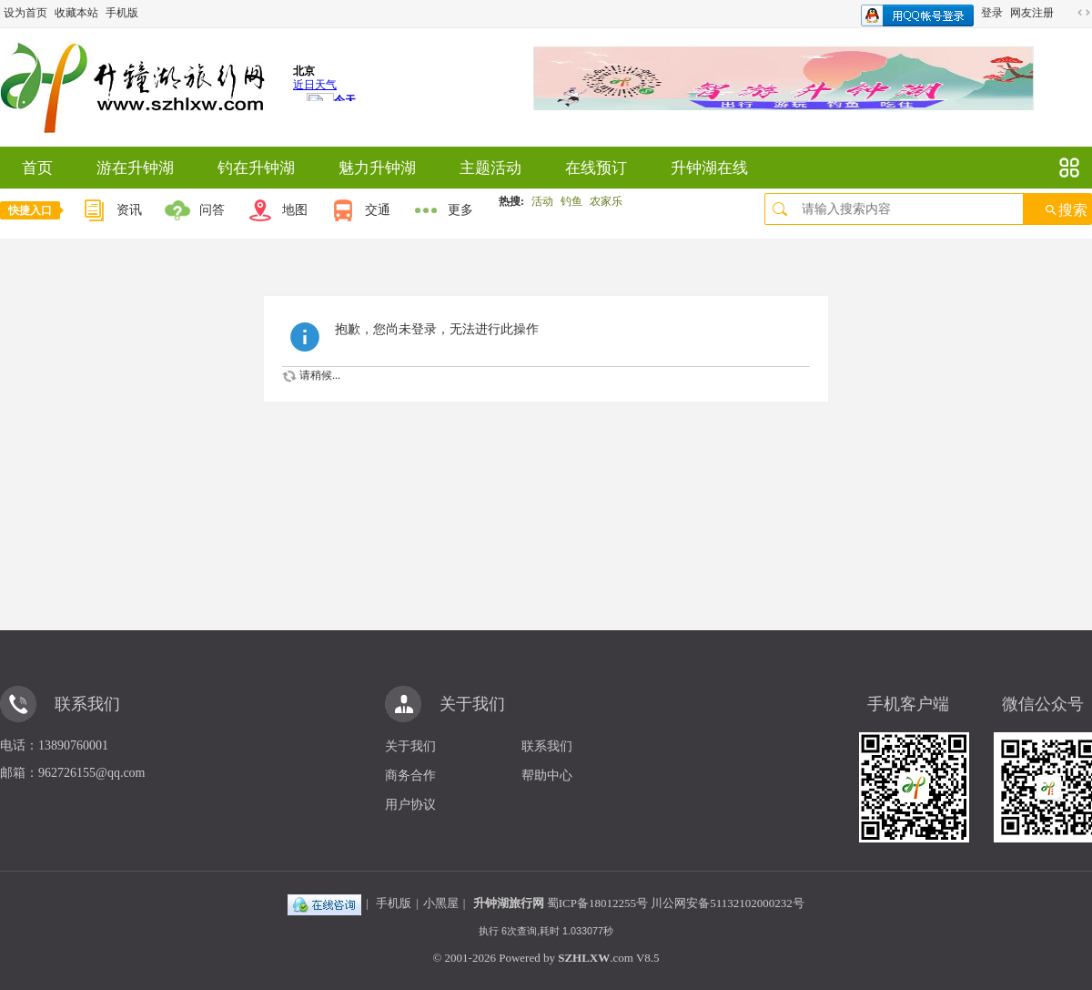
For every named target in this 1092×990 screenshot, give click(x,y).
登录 (992, 12)
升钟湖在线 (709, 168)
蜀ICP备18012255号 (597, 903)
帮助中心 (546, 775)
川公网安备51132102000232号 (727, 903)
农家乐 (606, 201)
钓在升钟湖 (256, 168)
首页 (37, 168)
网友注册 (1032, 12)
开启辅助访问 (1066, 13)
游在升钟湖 (135, 168)
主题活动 (490, 168)
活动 (542, 201)
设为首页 (25, 12)
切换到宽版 (1084, 13)
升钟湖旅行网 (508, 903)
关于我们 (410, 746)
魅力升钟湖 (377, 168)
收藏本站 (76, 12)
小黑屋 (441, 903)
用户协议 (410, 804)
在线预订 (596, 168)
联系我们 (546, 746)
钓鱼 (571, 201)
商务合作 (410, 775)
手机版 (122, 12)
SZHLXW (584, 957)
